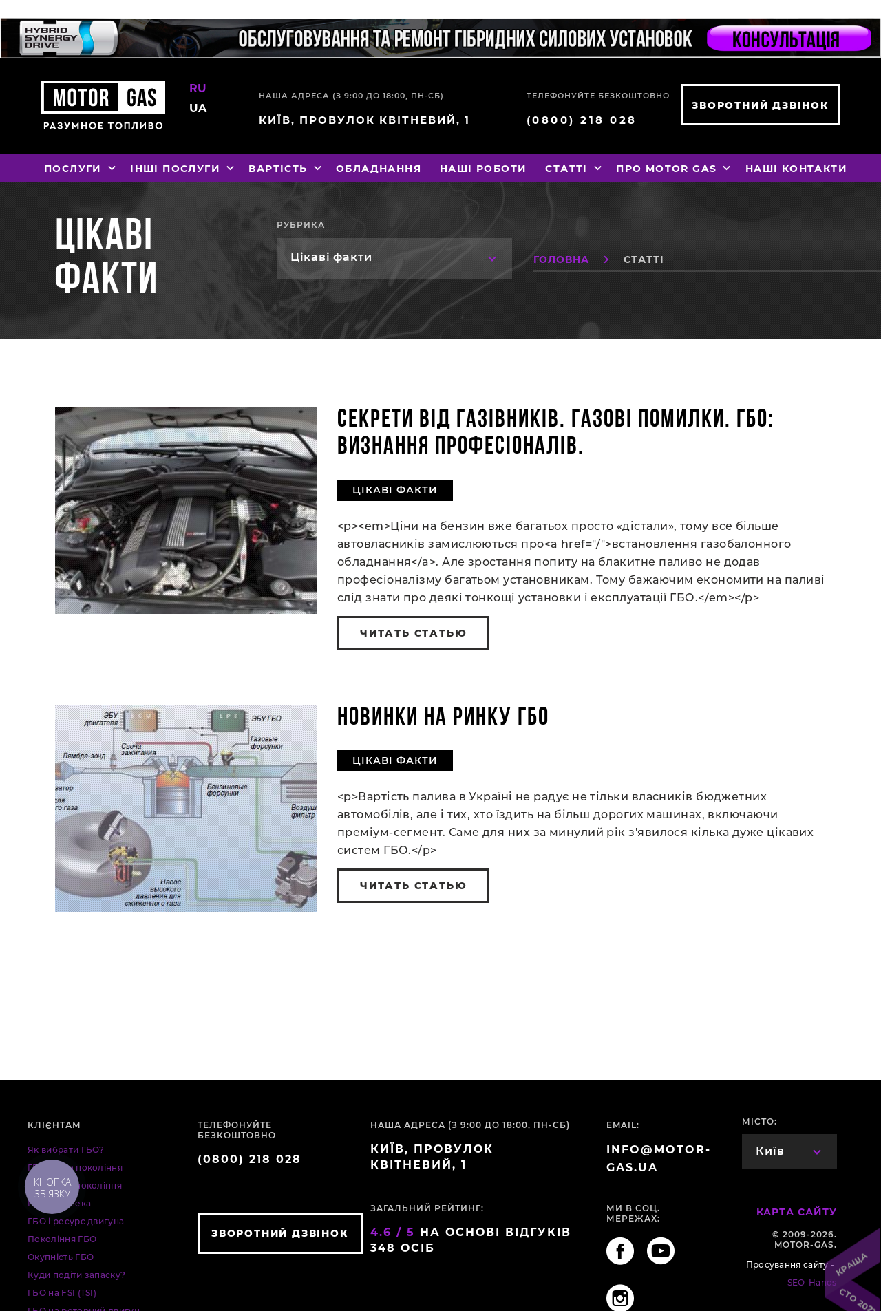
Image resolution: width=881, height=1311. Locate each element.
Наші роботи (483, 168)
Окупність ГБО (61, 1257)
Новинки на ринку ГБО (443, 718)
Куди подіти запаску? (76, 1275)
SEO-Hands (812, 1282)
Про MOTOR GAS (674, 168)
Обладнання (378, 168)
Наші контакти (796, 168)
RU (198, 88)
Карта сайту (796, 1212)
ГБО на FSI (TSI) (62, 1293)
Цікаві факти (395, 490)
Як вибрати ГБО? (66, 1149)
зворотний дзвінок (760, 105)
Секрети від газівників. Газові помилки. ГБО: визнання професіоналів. (555, 434)
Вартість (285, 168)
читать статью (413, 633)
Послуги (80, 168)
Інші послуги (182, 168)
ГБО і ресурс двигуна (76, 1221)
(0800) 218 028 (582, 120)
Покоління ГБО (62, 1239)
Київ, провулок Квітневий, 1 (364, 120)
